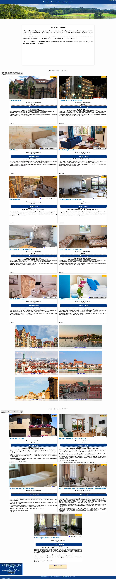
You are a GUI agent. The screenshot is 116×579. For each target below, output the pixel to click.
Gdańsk (104, 465)
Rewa (54, 127)
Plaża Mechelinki (58, 565)
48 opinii (93, 449)
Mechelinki (53, 77)
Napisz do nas (72, 576)
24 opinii (100, 499)
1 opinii (40, 310)
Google (3, 565)
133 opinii (93, 310)
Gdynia (104, 77)
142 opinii (92, 211)
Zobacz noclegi (34, 108)
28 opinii (42, 260)
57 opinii (39, 111)
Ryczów (54, 415)
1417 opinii (43, 499)
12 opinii (89, 161)
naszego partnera (25, 117)
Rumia (104, 127)
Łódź (55, 465)
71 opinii (38, 211)
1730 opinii (92, 111)
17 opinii (68, 549)
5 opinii (92, 260)
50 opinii (40, 449)
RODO (14, 571)
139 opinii (38, 161)
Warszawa (103, 415)
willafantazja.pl (112, 0)
